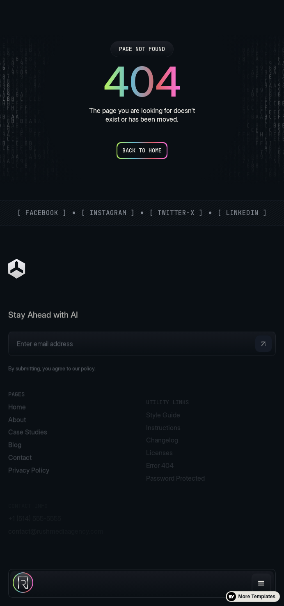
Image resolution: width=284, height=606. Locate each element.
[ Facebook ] (41, 213)
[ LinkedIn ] (242, 213)
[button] (261, 583)
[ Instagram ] (108, 213)
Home (17, 417)
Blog (14, 455)
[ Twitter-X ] (176, 213)
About (17, 430)
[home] (23, 583)
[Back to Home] (142, 150)
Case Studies (27, 442)
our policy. (84, 377)
